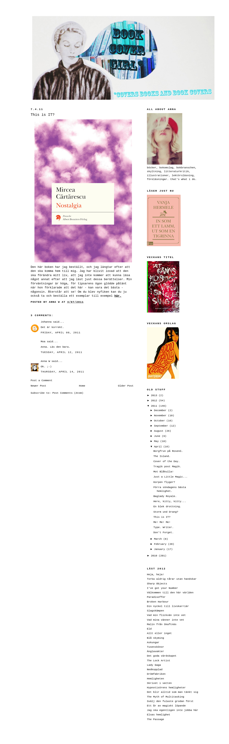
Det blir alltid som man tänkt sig (172, 692)
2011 (155, 405)
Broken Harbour (158, 601)
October (160, 420)
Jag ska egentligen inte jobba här (172, 710)
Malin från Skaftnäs (161, 624)
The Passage (155, 719)
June (158, 436)
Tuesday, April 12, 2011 (61, 352)
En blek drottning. (167, 506)
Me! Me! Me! (161, 522)
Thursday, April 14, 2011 (62, 371)
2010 (155, 555)
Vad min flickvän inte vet (166, 615)
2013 (155, 395)
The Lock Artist (158, 660)
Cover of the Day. (166, 461)
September (162, 425)
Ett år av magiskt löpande (166, 705)
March (158, 538)
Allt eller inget (159, 633)
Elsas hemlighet (158, 714)
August (159, 430)
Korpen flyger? (164, 482)
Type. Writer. (163, 527)
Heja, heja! (155, 574)
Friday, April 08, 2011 (61, 332)
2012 (155, 400)
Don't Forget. (163, 532)
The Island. (161, 456)
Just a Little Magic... (170, 476)
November (161, 415)
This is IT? (161, 517)
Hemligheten (155, 678)
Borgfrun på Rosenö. (168, 451)
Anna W (45, 361)
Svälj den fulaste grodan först (170, 701)
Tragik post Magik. (167, 466)
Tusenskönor (155, 646)
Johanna (46, 321)
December (161, 410)
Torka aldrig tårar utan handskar (172, 578)
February (161, 544)
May (157, 441)
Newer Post (38, 385)
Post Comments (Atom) (67, 392)
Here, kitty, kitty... (169, 501)
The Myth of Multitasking (165, 696)
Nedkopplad (154, 669)
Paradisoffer (156, 597)
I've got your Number (162, 588)
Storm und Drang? (165, 511)
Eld (149, 628)
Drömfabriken (156, 673)
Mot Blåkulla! (163, 471)
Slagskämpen (155, 610)
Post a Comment (41, 380)
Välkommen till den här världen (170, 592)
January (160, 549)
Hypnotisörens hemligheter (166, 687)
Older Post (126, 385)
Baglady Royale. (165, 496)
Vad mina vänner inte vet (165, 619)
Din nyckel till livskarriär (168, 606)
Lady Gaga (154, 665)
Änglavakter (155, 651)
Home (82, 385)
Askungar (153, 642)
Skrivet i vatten (159, 683)
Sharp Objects (157, 583)
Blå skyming (155, 637)
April (158, 446)
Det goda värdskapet (161, 655)
